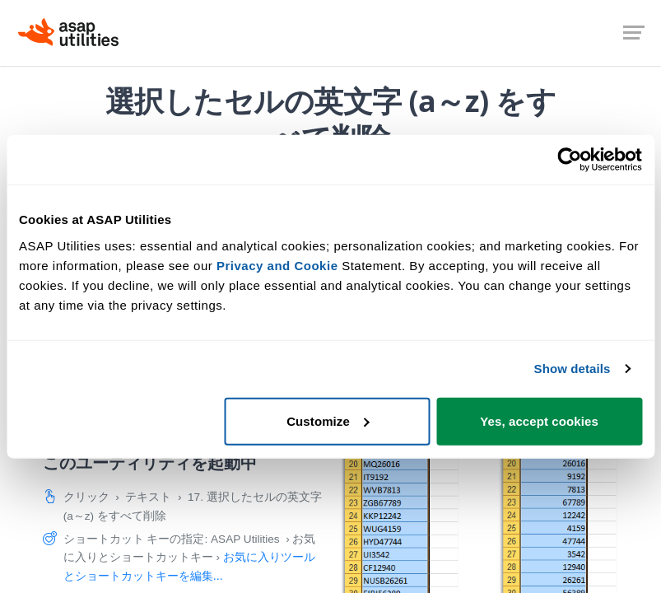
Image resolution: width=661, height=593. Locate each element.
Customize (328, 420)
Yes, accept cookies (539, 420)
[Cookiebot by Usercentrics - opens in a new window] (570, 159)
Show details (572, 369)
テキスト (148, 497)
